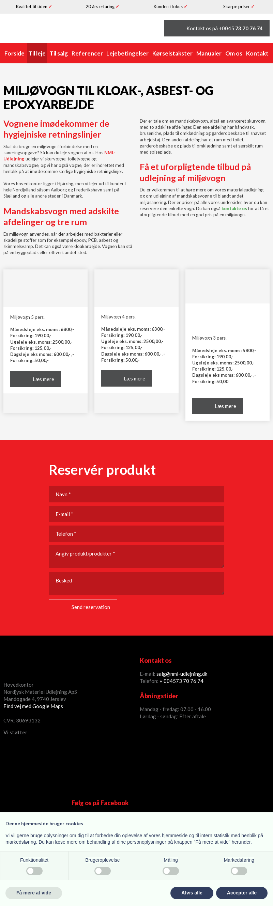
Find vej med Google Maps (33, 706)
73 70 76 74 (189, 681)
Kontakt (257, 53)
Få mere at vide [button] (33, 892)
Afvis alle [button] (191, 892)
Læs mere (43, 379)
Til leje (37, 53)
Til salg (58, 53)
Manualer (209, 53)
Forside (14, 53)
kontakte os (234, 208)
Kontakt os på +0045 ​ (224, 28)
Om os (233, 53)
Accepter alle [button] (242, 892)
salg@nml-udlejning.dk (181, 674)
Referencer (87, 53)
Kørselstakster (172, 53)
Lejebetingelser (127, 53)
